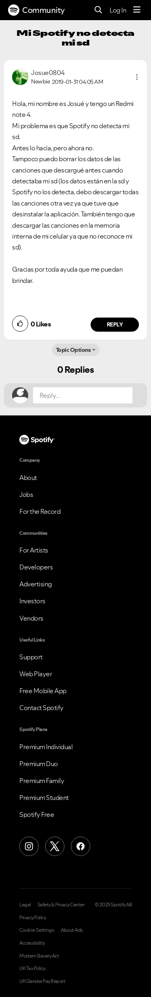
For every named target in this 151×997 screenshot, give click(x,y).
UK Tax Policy (32, 968)
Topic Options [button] (73, 350)
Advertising (35, 584)
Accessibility (32, 943)
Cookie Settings (36, 930)
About (28, 477)
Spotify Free (36, 814)
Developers (36, 567)
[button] (137, 77)
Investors (32, 600)
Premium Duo (38, 763)
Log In (118, 10)
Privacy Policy (32, 917)
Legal (25, 904)
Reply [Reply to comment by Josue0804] (115, 324)
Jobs (26, 494)
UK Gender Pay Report (42, 981)
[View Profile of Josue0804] (48, 72)
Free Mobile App (42, 690)
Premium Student (44, 797)
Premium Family (41, 780)
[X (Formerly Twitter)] (54, 846)
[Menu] (137, 10)
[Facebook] (80, 846)
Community (36, 10)
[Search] (98, 10)
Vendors (31, 618)
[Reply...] (82, 395)
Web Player (35, 673)
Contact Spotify (41, 707)
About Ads (72, 930)
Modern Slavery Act (39, 956)
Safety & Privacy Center (61, 904)
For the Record (39, 511)
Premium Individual (45, 746)
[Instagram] (29, 846)
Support (31, 656)
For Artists (33, 550)
